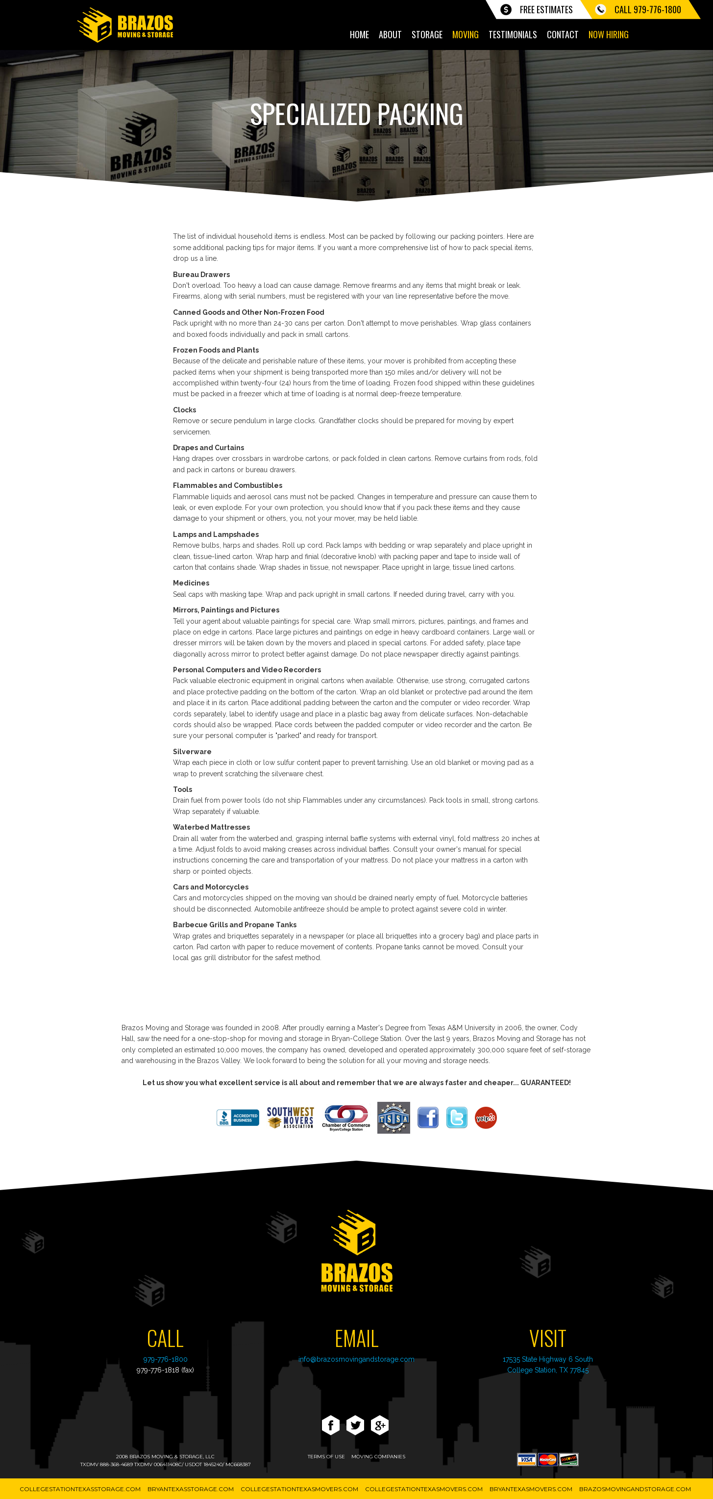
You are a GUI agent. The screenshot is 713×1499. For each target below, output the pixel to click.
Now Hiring (609, 34)
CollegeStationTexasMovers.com (299, 1489)
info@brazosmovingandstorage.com (356, 1359)
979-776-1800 (166, 1359)
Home (359, 34)
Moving (465, 34)
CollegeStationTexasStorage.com (80, 1489)
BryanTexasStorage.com (191, 1489)
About (390, 34)
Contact (563, 34)
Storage (427, 34)
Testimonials (513, 34)
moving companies (378, 1456)
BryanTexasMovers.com (531, 1489)
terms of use (326, 1456)
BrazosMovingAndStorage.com (635, 1489)
